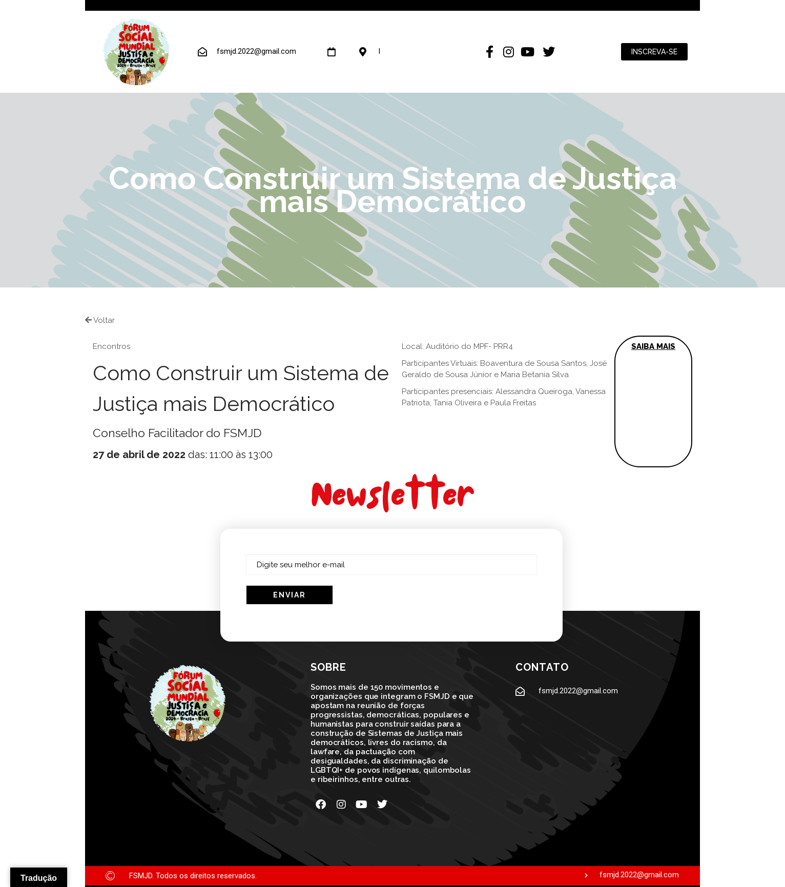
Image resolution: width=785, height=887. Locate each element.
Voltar (100, 320)
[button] (653, 401)
